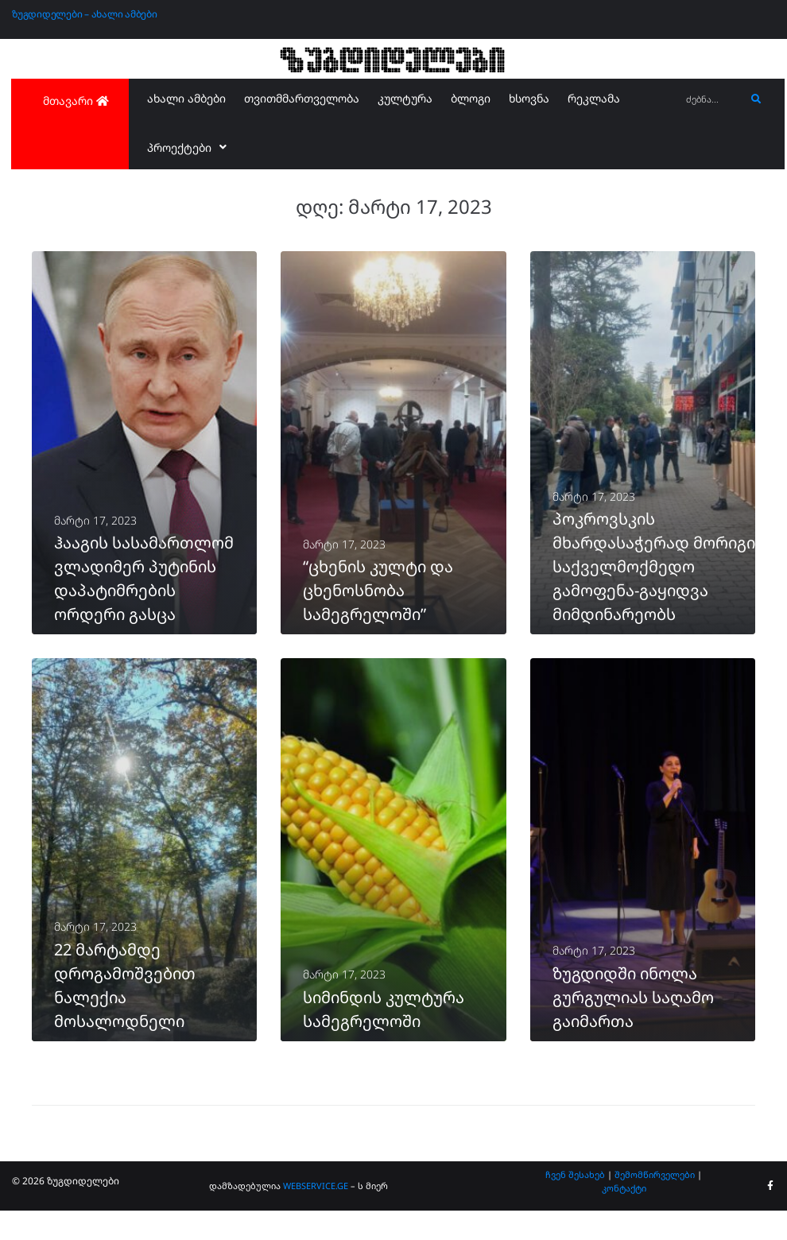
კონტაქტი (624, 1217)
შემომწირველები (654, 1203)
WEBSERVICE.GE (315, 1215)
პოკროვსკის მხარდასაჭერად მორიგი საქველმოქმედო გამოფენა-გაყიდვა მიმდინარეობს (653, 580)
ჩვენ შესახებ (575, 1203)
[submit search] (756, 99)
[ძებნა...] (712, 100)
